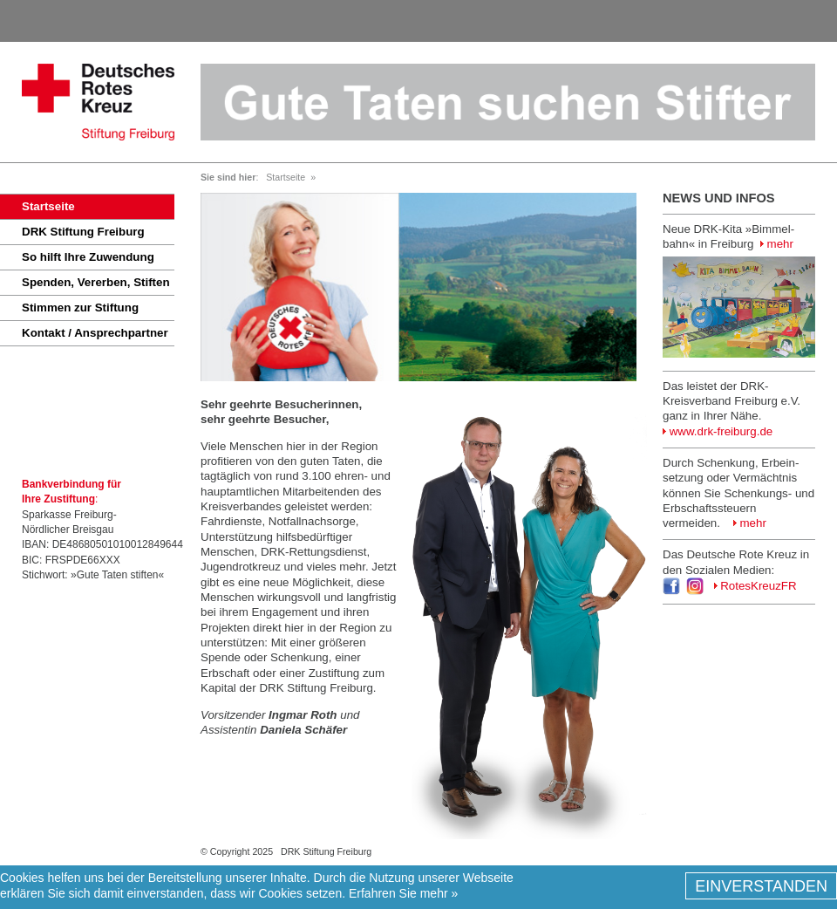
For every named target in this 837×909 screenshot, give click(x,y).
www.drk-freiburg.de (717, 431)
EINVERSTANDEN (761, 887)
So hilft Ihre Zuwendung (88, 256)
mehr (776, 243)
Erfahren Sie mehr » (403, 894)
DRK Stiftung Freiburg (83, 231)
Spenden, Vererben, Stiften (96, 282)
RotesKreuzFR (755, 585)
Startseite (48, 206)
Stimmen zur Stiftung (80, 307)
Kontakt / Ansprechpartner (95, 332)
